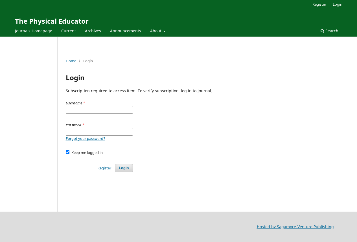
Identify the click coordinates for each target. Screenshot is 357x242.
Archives (93, 30)
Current (68, 30)
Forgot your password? (85, 138)
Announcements (125, 30)
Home (71, 60)
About (156, 30)
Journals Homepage (33, 30)
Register (319, 4)
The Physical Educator (52, 21)
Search (329, 30)
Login (337, 4)
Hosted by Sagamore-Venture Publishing (295, 226)
